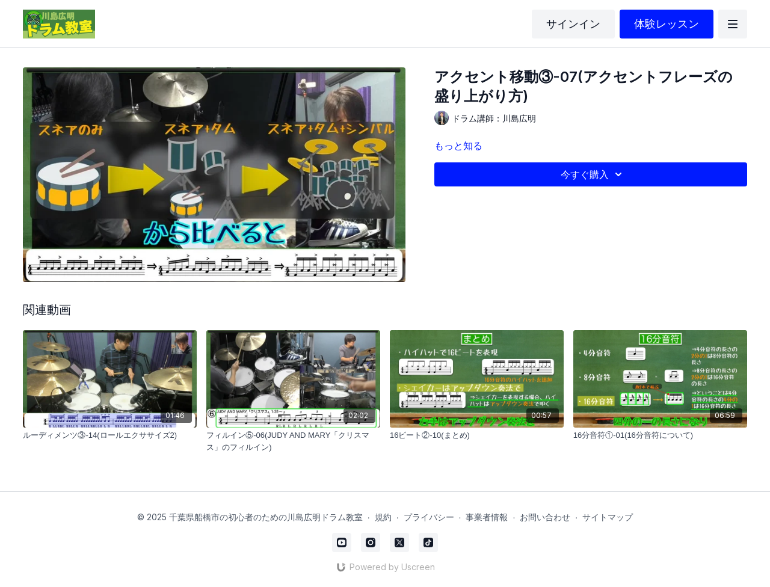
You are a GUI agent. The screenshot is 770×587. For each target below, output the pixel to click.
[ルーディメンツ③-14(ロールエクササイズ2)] (110, 435)
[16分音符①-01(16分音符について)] (660, 435)
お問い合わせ (545, 517)
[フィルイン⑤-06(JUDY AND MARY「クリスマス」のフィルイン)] (293, 441)
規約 (383, 517)
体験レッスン (666, 23)
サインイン (573, 23)
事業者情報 (487, 517)
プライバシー (429, 517)
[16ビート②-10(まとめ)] (477, 435)
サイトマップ (607, 517)
